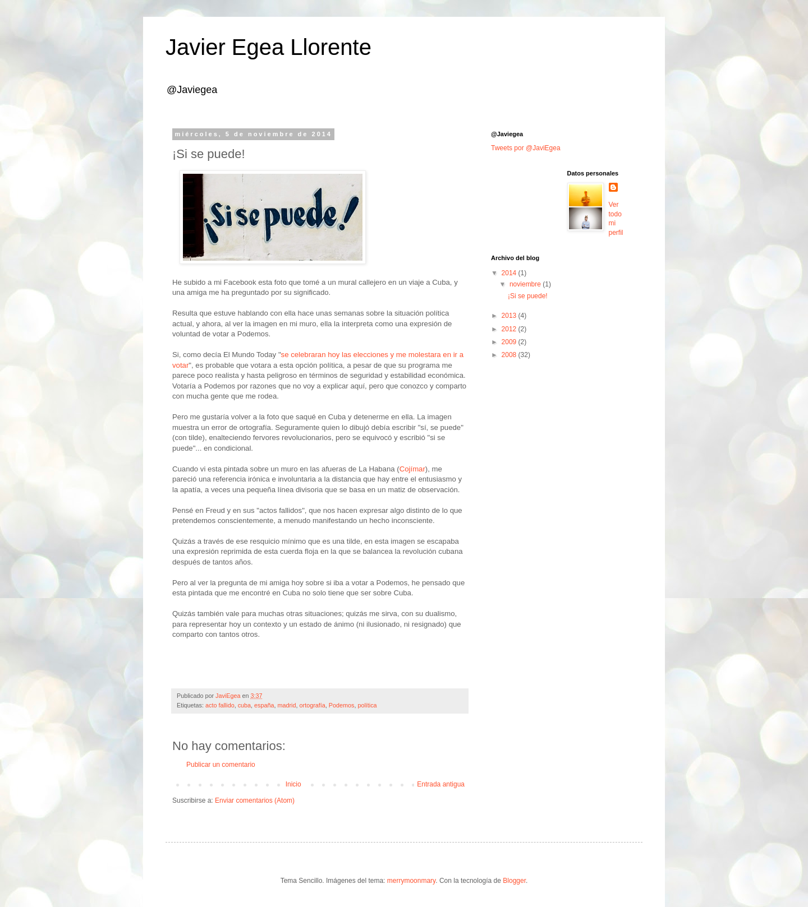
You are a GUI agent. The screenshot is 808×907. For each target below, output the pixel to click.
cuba (244, 705)
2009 (510, 342)
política (367, 705)
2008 (510, 355)
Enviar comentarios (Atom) (255, 800)
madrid (287, 705)
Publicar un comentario (220, 765)
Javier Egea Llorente (268, 47)
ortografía (312, 705)
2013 (510, 316)
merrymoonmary (411, 881)
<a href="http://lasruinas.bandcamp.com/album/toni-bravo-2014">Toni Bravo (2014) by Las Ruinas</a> (319, 662)
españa (264, 705)
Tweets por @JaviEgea (526, 148)
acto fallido (220, 705)
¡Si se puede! (528, 296)
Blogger (514, 881)
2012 (510, 329)
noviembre (526, 284)
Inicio (293, 784)
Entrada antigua (441, 784)
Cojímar (412, 469)
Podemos (342, 705)
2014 (510, 273)
